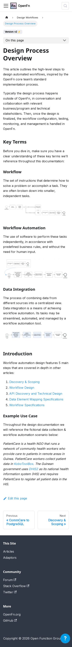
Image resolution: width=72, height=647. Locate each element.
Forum (9, 580)
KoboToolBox (23, 464)
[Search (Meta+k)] (65, 5)
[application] (65, 639)
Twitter (10, 592)
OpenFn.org (12, 614)
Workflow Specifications (27, 405)
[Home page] (6, 18)
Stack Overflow (16, 586)
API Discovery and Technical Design (35, 393)
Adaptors (10, 558)
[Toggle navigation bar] (6, 6)
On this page (15, 40)
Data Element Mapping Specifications (36, 399)
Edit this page (15, 498)
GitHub (10, 620)
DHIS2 (33, 469)
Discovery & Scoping (24, 382)
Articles (8, 551)
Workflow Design (21, 388)
